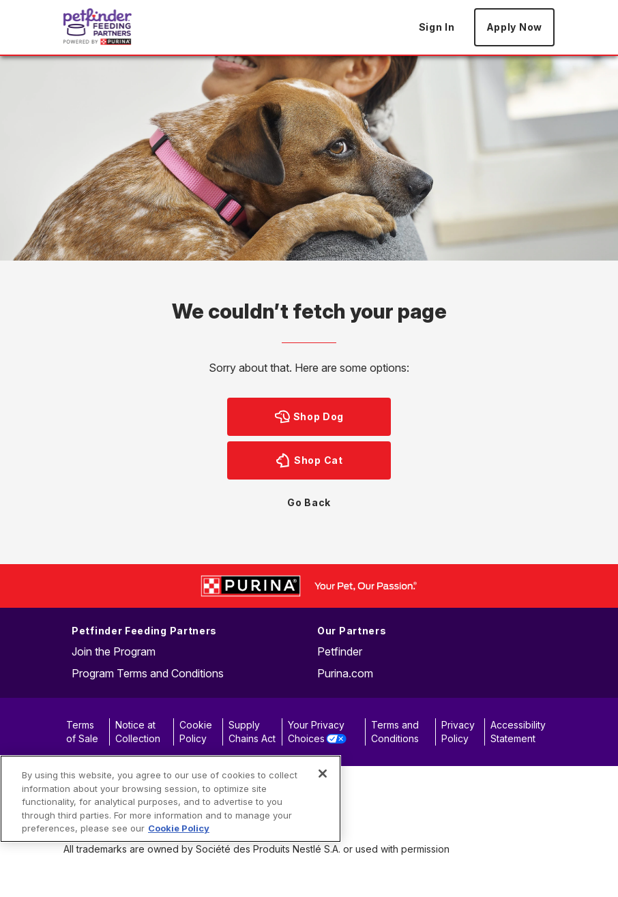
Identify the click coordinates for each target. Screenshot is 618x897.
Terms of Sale (82, 731)
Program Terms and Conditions (148, 673)
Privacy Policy (458, 731)
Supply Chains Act (252, 731)
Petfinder (339, 651)
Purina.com (345, 673)
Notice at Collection (137, 731)
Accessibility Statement (518, 731)
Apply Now (514, 27)
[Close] (323, 774)
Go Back (309, 502)
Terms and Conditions (395, 731)
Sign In (437, 27)
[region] (170, 798)
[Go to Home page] (97, 26)
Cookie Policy (195, 731)
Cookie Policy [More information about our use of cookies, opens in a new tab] (178, 828)
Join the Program (114, 651)
